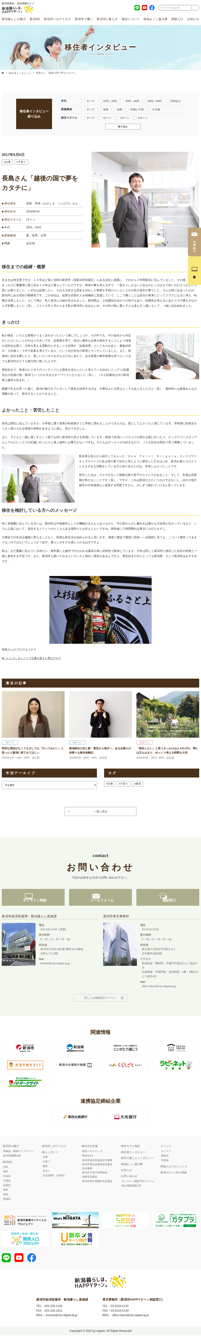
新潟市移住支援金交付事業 (97, 1163)
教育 (45, 1169)
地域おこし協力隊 (155, 19)
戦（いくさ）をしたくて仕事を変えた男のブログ (33, 658)
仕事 (45, 1159)
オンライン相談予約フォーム (138, 1184)
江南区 (7, 1183)
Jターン (122, 117)
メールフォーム (100, 903)
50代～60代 (152, 100)
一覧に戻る (100, 811)
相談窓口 (168, 903)
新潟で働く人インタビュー (137, 1160)
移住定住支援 (90, 1148)
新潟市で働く (84, 19)
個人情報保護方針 (132, 1188)
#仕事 (7, 161)
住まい (46, 1173)
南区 (5, 1192)
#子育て (22, 161)
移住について (131, 19)
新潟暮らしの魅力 (14, 19)
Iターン (105, 117)
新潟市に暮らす (107, 19)
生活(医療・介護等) (53, 1178)
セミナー (166, 1153)
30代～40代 (129, 100)
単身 (103, 109)
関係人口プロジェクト (174, 1169)
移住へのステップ (92, 1153)
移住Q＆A (87, 1158)
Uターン (140, 117)
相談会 (165, 1158)
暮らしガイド (50, 1154)
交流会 (165, 1163)
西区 (5, 1197)
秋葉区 (7, 1188)
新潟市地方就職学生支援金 (97, 1184)
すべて (88, 100)
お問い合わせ (129, 1178)
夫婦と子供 (134, 109)
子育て (46, 1164)
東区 (5, 1174)
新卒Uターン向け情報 (174, 1175)
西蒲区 (7, 1201)
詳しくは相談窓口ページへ (100, 1000)
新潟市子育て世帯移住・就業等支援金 (96, 1177)
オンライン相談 (33, 903)
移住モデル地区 (130, 1148)
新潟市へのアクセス (57, 19)
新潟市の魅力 (11, 1148)
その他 (153, 109)
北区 (5, 1169)
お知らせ (193, 19)
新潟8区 (35, 19)
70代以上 (173, 100)
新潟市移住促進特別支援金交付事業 (97, 1169)
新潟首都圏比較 (12, 1158)
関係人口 (177, 19)
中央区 (7, 1179)
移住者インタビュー (20, 73)
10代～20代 (107, 100)
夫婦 (117, 109)
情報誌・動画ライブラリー (18, 1153)
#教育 (138, 783)
